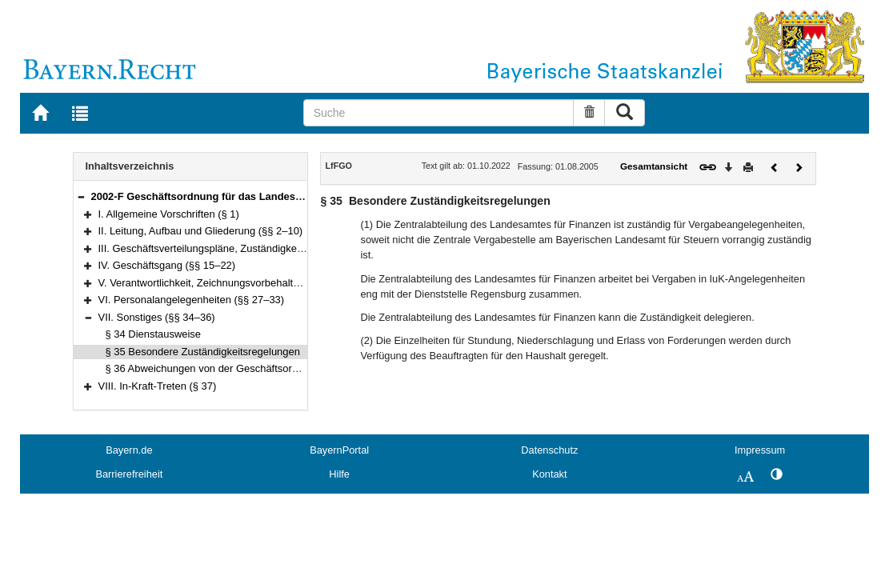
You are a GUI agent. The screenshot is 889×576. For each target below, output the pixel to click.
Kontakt (549, 474)
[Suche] (438, 112)
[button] (81, 196)
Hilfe (339, 474)
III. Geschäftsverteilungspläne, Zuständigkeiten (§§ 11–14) (232, 248)
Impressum (760, 450)
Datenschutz (549, 450)
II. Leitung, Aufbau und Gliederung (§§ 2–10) (200, 231)
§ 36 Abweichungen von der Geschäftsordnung (213, 368)
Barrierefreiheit (128, 474)
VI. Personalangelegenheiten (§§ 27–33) (191, 300)
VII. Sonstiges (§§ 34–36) (156, 317)
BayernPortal (339, 450)
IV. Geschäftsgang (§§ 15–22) (167, 265)
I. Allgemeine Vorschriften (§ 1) (168, 214)
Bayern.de (129, 450)
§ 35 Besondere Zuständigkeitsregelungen (203, 352)
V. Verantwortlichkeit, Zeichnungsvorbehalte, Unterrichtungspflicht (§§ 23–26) (275, 283)
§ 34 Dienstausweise (154, 334)
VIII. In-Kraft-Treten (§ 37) (157, 386)
